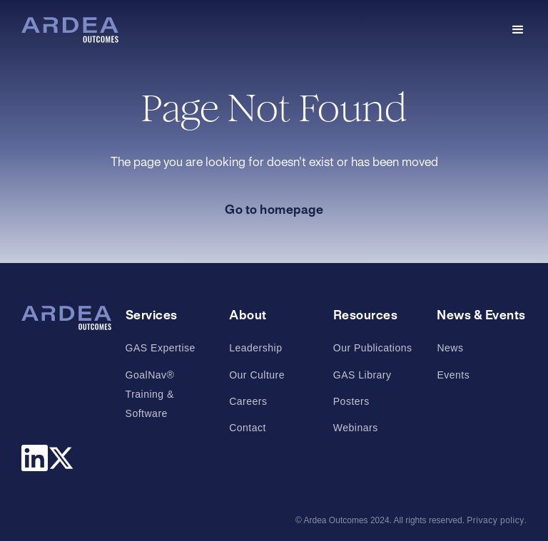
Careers (248, 401)
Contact (247, 427)
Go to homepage (274, 210)
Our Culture (257, 375)
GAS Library (362, 375)
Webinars (355, 427)
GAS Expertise (161, 348)
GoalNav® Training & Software (150, 394)
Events (453, 375)
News (450, 348)
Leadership (255, 348)
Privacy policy (495, 520)
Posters (351, 401)
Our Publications (372, 348)
